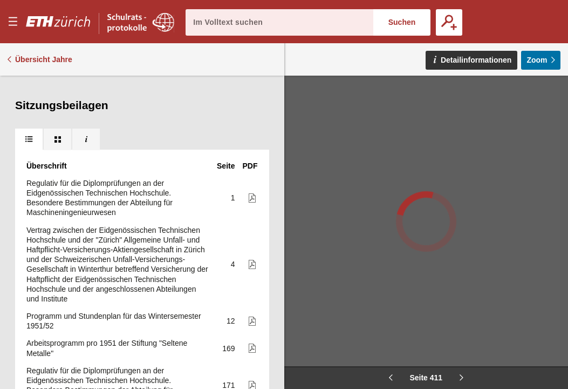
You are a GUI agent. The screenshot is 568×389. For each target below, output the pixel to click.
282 (228, 216)
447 (228, 285)
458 (228, 332)
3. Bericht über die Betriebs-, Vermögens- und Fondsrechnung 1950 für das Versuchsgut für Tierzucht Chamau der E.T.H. (103, 185)
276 (228, 184)
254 (228, 115)
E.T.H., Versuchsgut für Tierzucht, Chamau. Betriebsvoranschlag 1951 (98, 244)
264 (228, 152)
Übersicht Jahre (43, 59)
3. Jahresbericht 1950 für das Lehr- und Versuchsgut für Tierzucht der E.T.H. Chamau (114, 152)
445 (228, 244)
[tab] (29, 86)
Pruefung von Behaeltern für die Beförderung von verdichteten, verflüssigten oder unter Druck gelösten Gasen (114, 333)
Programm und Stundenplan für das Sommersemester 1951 (90, 216)
